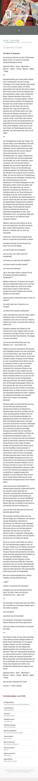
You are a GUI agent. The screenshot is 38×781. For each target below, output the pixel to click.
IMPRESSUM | (18, 772)
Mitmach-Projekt (14, 40)
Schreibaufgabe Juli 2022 (12, 42)
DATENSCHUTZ (26, 772)
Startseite (5, 40)
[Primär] (19, 30)
